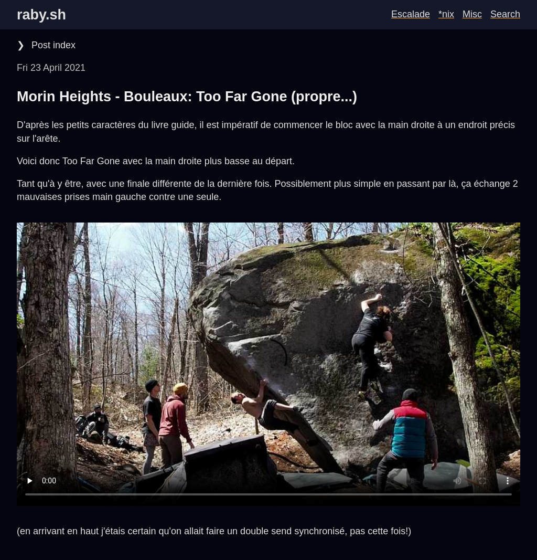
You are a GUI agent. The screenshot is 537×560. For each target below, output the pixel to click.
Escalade (410, 14)
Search (505, 14)
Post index (52, 45)
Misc (472, 14)
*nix (446, 14)
